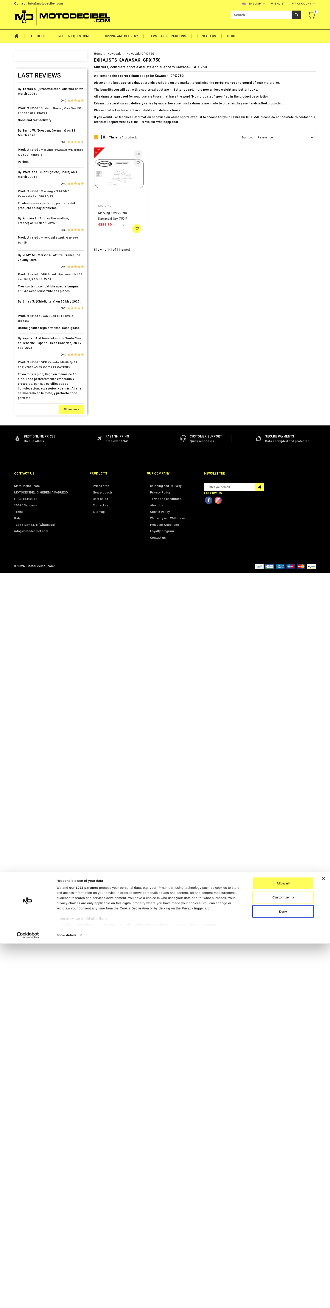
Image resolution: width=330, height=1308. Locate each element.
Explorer (26, 295)
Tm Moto (26, 709)
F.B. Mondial (29, 302)
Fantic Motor (29, 310)
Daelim (25, 257)
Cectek (25, 234)
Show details (66, 1299)
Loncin (25, 483)
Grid (96, 137)
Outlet (24, 566)
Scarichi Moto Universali (38, 641)
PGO (23, 581)
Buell (23, 204)
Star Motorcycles (33, 671)
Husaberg (27, 378)
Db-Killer (26, 265)
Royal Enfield (29, 634)
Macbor (25, 491)
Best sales (100, 1234)
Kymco (25, 453)
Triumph (26, 724)
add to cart (136, 228)
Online (24, 558)
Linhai (24, 468)
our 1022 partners (83, 1252)
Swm (23, 687)
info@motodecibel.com (45, 3)
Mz (22, 551)
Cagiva (25, 219)
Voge (24, 754)
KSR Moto (27, 438)
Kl (21, 430)
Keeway (25, 423)
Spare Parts (28, 664)
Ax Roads (27, 144)
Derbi (24, 272)
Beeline (25, 167)
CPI (22, 249)
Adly (23, 99)
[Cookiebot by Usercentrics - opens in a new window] (28, 1299)
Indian (24, 400)
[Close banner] (323, 1242)
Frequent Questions (73, 36)
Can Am (25, 227)
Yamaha (25, 762)
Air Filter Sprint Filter (35, 114)
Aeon (23, 106)
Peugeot (26, 574)
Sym (23, 694)
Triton (24, 717)
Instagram (218, 1235)
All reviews (71, 1144)
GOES (24, 340)
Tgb (22, 702)
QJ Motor (27, 611)
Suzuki (25, 679)
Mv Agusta (28, 543)
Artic (23, 136)
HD (22, 347)
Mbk (23, 506)
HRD (23, 370)
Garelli (25, 317)
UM (22, 739)
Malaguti (26, 498)
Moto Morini (29, 536)
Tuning (25, 732)
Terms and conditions (167, 36)
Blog (231, 36)
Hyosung (26, 393)
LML (23, 476)
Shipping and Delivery (120, 36)
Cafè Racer (28, 212)
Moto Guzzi (28, 528)
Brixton (25, 197)
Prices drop (101, 1221)
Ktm (23, 445)
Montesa (26, 521)
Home (19, 36)
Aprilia (25, 129)
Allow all (283, 1247)
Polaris (25, 596)
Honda (25, 363)
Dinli (23, 280)
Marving (105, 205)
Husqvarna (28, 385)
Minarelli (26, 513)
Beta (23, 182)
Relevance (285, 137)
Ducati (24, 287)
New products (103, 1227)
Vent (23, 747)
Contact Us (206, 36)
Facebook (208, 1235)
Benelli (25, 174)
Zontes (25, 769)
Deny (283, 1276)
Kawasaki (27, 415)
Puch (23, 604)
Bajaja (24, 152)
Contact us (24, 1208)
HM (22, 355)
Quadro (25, 619)
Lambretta (27, 460)
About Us (37, 36)
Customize (283, 1262)
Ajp (22, 121)
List (103, 137)
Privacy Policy (160, 1227)
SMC (23, 656)
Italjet (24, 408)
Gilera (24, 332)
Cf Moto (26, 242)
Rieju (23, 626)
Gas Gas (26, 325)
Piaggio (26, 589)
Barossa (26, 159)
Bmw (23, 189)
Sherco (25, 649)
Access (25, 91)
